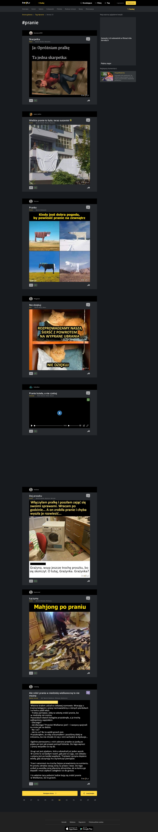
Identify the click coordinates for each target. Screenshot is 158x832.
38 (24, 800)
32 (67, 800)
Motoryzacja (90, 9)
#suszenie (52, 123)
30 (81, 800)
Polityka (59, 9)
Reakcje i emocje (70, 9)
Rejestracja (130, 3)
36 (38, 800)
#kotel (39, 395)
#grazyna (47, 498)
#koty (40, 307)
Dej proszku (35, 496)
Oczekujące (87, 3)
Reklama (72, 822)
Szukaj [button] (131, 9)
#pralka (42, 41)
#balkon (47, 123)
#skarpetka (47, 41)
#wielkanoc (51, 698)
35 (45, 800)
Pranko (33, 207)
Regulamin (82, 822)
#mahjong (49, 601)
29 (88, 800)
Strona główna (27, 15)
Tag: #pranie (39, 15)
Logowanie (120, 3)
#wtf (42, 698)
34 (52, 800)
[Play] (31, 425)
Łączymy (33, 598)
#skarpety (43, 601)
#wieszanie (43, 210)
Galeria (41, 9)
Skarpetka (34, 39)
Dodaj (41, 3)
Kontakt (64, 822)
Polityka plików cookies (96, 822)
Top (108, 3)
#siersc (44, 307)
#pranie (37, 41)
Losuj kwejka (88, 793)
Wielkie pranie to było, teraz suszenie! (50, 120)
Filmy (99, 3)
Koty (30, 307)
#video (47, 395)
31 (74, 800)
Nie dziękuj (35, 305)
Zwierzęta (25, 9)
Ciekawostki (50, 9)
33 (59, 800)
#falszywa (57, 698)
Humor (33, 9)
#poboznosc (64, 698)
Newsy (81, 9)
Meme (30, 41)
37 (31, 800)
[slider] (48, 426)
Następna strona (49, 793)
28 (95, 800)
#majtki (42, 123)
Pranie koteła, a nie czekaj (43, 393)
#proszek (53, 498)
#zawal (52, 395)
